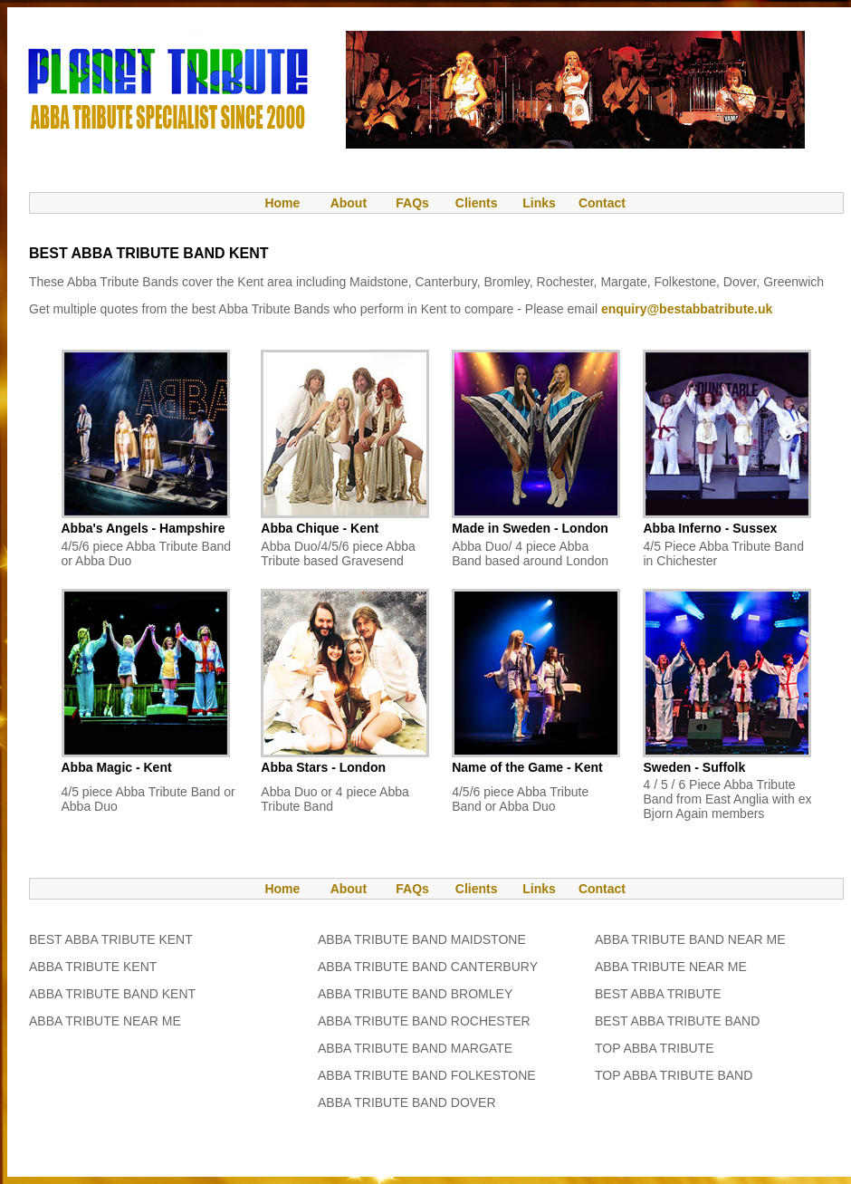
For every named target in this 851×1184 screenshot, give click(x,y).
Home (273, 203)
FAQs (412, 203)
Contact (602, 203)
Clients (475, 203)
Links (539, 203)
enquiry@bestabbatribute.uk (686, 309)
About (348, 203)
